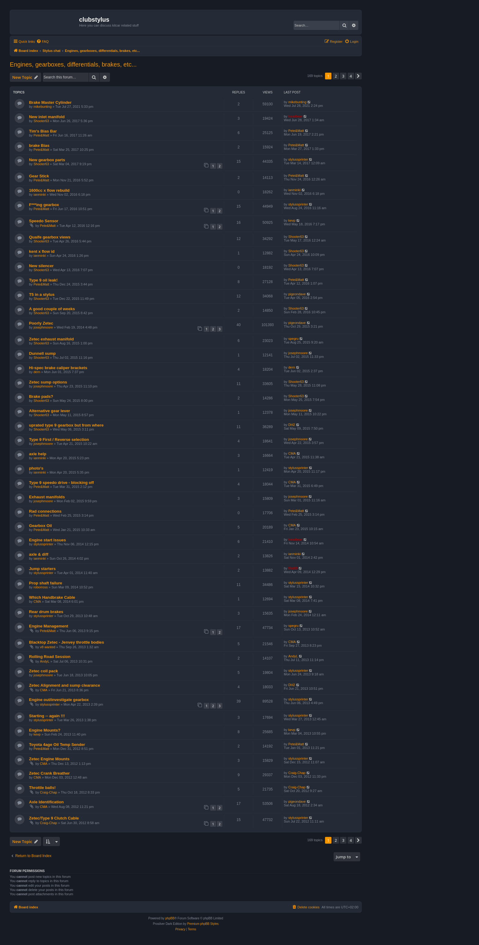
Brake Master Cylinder (50, 102)
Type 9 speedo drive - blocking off (61, 482)
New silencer (41, 266)
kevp (291, 220)
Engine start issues (47, 540)
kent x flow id (42, 251)
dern (37, 372)
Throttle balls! (42, 787)
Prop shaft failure (45, 583)
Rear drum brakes (46, 611)
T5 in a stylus (42, 294)
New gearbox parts (47, 160)
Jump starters (42, 568)
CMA (292, 453)
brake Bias (39, 145)
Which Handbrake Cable (52, 597)
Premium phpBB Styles (203, 923)
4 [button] (351, 76)
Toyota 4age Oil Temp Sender (57, 744)
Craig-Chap (296, 773)
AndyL (44, 661)
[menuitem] (42, 41)
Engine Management (48, 626)
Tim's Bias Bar (43, 131)
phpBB (169, 918)
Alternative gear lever (49, 411)
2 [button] (336, 76)
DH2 (291, 425)
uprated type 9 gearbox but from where (66, 425)
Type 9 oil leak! (43, 280)
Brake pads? (41, 396)
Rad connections (45, 511)
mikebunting (43, 106)
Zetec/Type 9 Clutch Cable (54, 818)
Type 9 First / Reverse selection (59, 439)
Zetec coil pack (43, 671)
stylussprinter (298, 159)
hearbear (295, 116)
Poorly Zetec (41, 323)
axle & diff (38, 554)
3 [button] (343, 76)
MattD (293, 568)
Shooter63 (41, 121)
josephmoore (43, 327)
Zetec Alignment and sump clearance (64, 685)
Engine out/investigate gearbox (59, 699)
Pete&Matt (41, 135)
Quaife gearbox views (50, 237)
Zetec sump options (48, 382)
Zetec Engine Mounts (49, 759)
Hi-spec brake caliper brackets (58, 367)
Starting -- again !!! (47, 716)
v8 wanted (47, 647)
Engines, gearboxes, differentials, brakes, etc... (73, 64)
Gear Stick (39, 176)
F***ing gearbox (44, 204)
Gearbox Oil (40, 525)
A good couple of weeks (52, 309)
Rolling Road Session (50, 656)
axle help (37, 454)
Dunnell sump (42, 353)
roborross (41, 587)
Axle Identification (46, 802)
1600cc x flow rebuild (49, 190)
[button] (358, 76)
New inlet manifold (47, 116)
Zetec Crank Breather (49, 773)
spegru (293, 338)
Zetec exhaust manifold (51, 339)
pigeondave (297, 294)
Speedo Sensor (43, 221)
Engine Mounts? (44, 730)
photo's (36, 468)
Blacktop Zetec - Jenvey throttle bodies (66, 642)
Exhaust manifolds (47, 497)
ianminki (40, 194)
